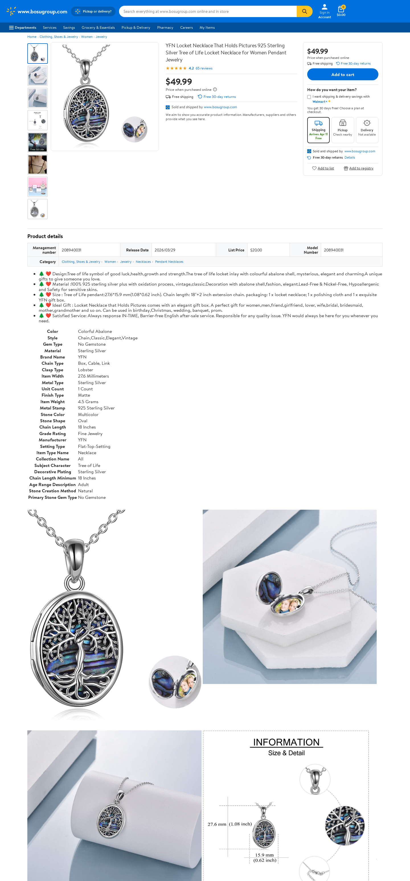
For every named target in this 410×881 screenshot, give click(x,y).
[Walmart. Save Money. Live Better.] (36, 11)
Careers (186, 27)
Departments (22, 27)
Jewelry (101, 36)
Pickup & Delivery (136, 27)
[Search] (305, 11)
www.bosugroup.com (220, 106)
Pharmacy (165, 27)
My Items (207, 27)
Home (31, 36)
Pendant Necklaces (169, 261)
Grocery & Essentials (98, 27)
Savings (69, 27)
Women (87, 36)
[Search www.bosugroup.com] (208, 11)
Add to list (323, 168)
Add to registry (359, 168)
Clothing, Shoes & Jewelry (59, 36)
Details (350, 157)
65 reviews (204, 68)
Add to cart (342, 74)
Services (49, 27)
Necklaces (143, 261)
